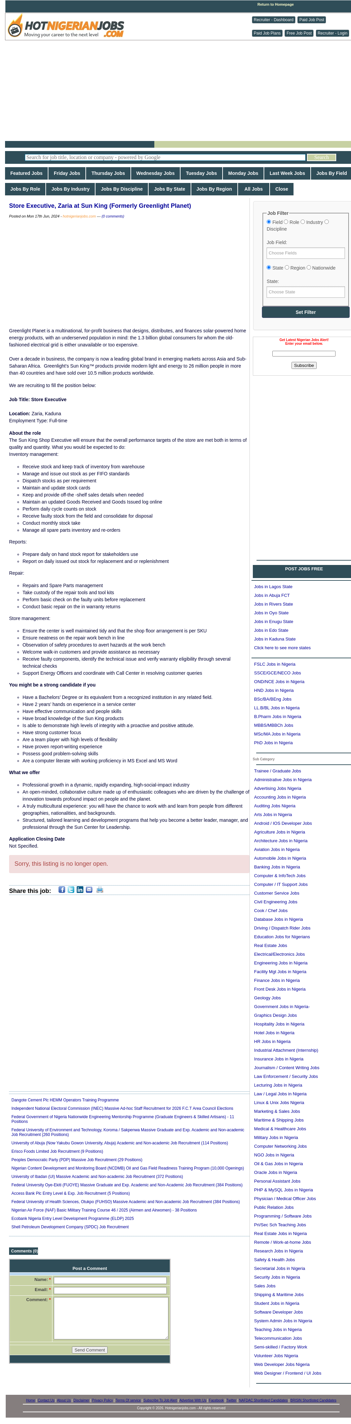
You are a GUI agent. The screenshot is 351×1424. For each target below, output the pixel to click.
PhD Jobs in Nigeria (273, 742)
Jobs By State (169, 189)
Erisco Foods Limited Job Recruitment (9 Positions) (57, 1151)
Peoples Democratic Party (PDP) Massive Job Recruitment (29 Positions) (76, 1159)
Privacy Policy (102, 1400)
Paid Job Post (311, 19)
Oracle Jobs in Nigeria (275, 1172)
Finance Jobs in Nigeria (277, 980)
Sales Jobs (265, 1285)
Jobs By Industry (70, 189)
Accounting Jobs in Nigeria (280, 797)
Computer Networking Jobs (280, 1146)
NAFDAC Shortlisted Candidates (263, 1400)
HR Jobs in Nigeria (272, 1041)
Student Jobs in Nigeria (276, 1303)
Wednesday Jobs (156, 173)
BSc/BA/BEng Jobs (272, 699)
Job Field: (277, 242)
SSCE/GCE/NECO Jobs (277, 672)
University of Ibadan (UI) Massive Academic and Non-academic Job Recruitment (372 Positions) (97, 1176)
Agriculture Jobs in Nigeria (279, 832)
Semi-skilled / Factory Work (280, 1346)
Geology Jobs (267, 997)
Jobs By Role (25, 189)
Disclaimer (81, 1400)
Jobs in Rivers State (273, 604)
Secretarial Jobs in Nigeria (279, 1268)
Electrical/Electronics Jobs (279, 954)
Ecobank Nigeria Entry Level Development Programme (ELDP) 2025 (72, 1218)
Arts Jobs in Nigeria (273, 814)
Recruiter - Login (333, 33)
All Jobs (254, 189)
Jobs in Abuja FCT (272, 595)
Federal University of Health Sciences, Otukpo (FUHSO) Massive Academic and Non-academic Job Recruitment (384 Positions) (125, 1201)
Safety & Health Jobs (274, 1259)
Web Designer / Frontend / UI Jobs (287, 1373)
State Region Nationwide (301, 268)
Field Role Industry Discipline (297, 226)
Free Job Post (299, 33)
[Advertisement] (180, 91)
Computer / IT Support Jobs (281, 884)
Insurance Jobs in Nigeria (279, 1058)
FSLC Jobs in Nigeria (275, 664)
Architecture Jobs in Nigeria (281, 840)
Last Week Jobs (287, 173)
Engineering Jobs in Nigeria (281, 962)
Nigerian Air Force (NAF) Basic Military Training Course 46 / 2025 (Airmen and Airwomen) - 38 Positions (104, 1210)
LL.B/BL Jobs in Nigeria (277, 707)
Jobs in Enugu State (273, 621)
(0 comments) (113, 216)
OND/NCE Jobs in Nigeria (279, 681)
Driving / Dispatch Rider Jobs (282, 928)
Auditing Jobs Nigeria (275, 805)
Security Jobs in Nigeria (277, 1277)
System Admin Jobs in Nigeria (283, 1320)
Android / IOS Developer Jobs (283, 823)
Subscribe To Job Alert (160, 1400)
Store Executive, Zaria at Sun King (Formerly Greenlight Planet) (100, 205)
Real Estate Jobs (270, 945)
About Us (64, 1400)
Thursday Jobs (108, 173)
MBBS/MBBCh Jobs (273, 725)
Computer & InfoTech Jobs (280, 875)
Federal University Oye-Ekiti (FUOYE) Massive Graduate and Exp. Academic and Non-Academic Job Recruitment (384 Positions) (127, 1185)
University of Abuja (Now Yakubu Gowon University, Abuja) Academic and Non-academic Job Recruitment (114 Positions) (119, 1143)
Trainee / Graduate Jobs (277, 770)
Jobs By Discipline (121, 189)
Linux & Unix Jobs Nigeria (279, 1102)
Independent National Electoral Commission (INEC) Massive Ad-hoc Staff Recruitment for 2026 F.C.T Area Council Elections (122, 1108)
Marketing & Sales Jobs (277, 1111)
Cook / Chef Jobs (271, 910)
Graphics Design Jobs (275, 1015)
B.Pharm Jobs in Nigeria (277, 716)
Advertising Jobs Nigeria (277, 788)
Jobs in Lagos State (273, 586)
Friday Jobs (67, 173)
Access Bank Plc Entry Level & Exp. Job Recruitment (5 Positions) (70, 1193)
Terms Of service (128, 1400)
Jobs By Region (214, 189)
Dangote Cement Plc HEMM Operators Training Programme (65, 1100)
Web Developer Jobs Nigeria (282, 1364)
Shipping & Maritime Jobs (279, 1294)
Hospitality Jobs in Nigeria (279, 1024)
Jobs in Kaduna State (275, 639)
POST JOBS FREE (304, 568)
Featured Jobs (26, 173)
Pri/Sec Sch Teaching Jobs (280, 1224)
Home (30, 1400)
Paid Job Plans (267, 33)
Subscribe (304, 365)
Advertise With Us (193, 1400)
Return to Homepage (276, 4)
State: (273, 281)
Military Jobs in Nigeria (276, 1137)
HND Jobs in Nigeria (274, 690)
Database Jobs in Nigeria (278, 919)
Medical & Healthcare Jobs (280, 1128)
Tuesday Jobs (201, 173)
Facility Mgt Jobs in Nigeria (280, 971)
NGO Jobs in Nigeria (274, 1154)
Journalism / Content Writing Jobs (286, 1067)
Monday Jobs (243, 173)
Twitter (231, 1400)
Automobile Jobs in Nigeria (280, 858)
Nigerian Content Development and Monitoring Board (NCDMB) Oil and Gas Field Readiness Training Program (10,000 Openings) (127, 1168)
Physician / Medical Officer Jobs (285, 1198)
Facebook (216, 1400)
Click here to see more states (282, 647)
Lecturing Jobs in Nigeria (278, 1085)
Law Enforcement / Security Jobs (286, 1076)
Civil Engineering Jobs (276, 901)
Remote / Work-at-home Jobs (282, 1242)
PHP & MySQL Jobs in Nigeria (283, 1189)
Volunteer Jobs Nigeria (276, 1355)
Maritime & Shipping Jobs (279, 1120)
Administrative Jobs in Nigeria (283, 779)
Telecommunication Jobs (278, 1338)
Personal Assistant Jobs (277, 1181)
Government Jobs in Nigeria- (282, 1006)
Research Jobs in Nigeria (278, 1250)
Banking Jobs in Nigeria (277, 866)
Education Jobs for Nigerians (282, 936)
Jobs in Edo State (271, 630)
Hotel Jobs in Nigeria (274, 1032)
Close (282, 189)
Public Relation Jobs (274, 1207)
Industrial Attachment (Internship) (286, 1050)
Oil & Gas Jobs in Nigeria (278, 1163)
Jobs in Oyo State (271, 612)
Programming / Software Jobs (283, 1216)
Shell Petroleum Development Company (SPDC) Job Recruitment (70, 1227)
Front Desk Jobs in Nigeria (280, 989)
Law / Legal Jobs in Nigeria (280, 1093)
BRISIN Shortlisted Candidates (313, 1400)
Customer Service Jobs (276, 893)
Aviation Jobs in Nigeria (277, 849)
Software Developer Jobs (278, 1312)
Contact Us (46, 1400)
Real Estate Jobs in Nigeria (280, 1233)
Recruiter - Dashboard (274, 19)
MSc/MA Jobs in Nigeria (277, 734)
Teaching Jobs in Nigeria (278, 1329)
